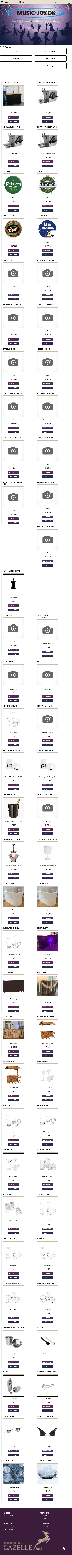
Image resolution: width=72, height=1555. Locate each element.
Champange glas (10, 706)
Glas (16, 66)
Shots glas (7, 1194)
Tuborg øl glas (43, 1194)
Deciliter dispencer (45, 1416)
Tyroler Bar (8, 1017)
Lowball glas (42, 1105)
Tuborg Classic (9, 216)
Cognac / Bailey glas (45, 1283)
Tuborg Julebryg (44, 216)
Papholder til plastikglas (43, 616)
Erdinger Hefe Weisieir (12, 304)
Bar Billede (7, 615)
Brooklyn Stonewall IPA (47, 393)
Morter (40, 1327)
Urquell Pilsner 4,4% (45, 482)
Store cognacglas (11, 1283)
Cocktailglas (42, 1061)
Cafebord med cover (11, 571)
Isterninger (8, 1461)
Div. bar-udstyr (50, 51)
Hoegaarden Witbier (45, 438)
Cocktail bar (8, 883)
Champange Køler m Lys (47, 839)
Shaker (6, 1372)
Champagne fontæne (12, 839)
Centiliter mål (9, 1416)
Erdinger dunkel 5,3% (46, 304)
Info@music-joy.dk (9, 1527)
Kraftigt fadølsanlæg (47, 127)
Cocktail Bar (42, 928)
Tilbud (44, 1518)
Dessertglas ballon (45, 706)
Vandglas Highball (11, 928)
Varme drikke (8, 661)
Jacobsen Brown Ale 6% (47, 260)
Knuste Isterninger (45, 1461)
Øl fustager (50, 66)
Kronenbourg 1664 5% (12, 438)
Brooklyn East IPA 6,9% (12, 393)
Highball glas (8, 1105)
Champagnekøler (10, 795)
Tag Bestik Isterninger (46, 1372)
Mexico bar (41, 972)
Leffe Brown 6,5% (44, 349)
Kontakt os (45, 1526)
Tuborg (40, 171)
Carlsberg (7, 171)
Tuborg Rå (7, 260)
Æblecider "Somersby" (46, 526)
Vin (38, 661)
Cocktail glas (9, 1150)
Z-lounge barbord (45, 795)
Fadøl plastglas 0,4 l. (46, 750)
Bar (16, 51)
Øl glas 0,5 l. (42, 1239)
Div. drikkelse (16, 58)
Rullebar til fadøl (10, 83)
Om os (44, 1521)
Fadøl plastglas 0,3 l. (11, 750)
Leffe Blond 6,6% (9, 349)
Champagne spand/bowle (13, 1327)
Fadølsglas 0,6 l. (43, 1150)
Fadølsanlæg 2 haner (46, 83)
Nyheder (45, 1515)
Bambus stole (8, 1061)
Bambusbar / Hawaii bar (46, 1017)
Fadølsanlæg (50, 58)
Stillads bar (8, 972)
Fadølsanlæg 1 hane (11, 127)
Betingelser (46, 1523)
